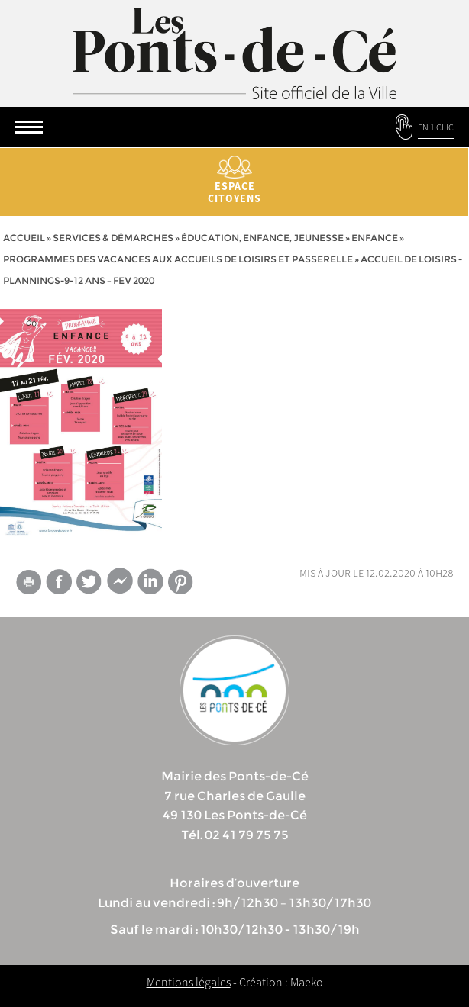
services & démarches (113, 237)
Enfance (374, 237)
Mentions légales (189, 981)
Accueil (24, 237)
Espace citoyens (234, 180)
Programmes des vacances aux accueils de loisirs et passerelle (178, 259)
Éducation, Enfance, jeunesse (262, 237)
